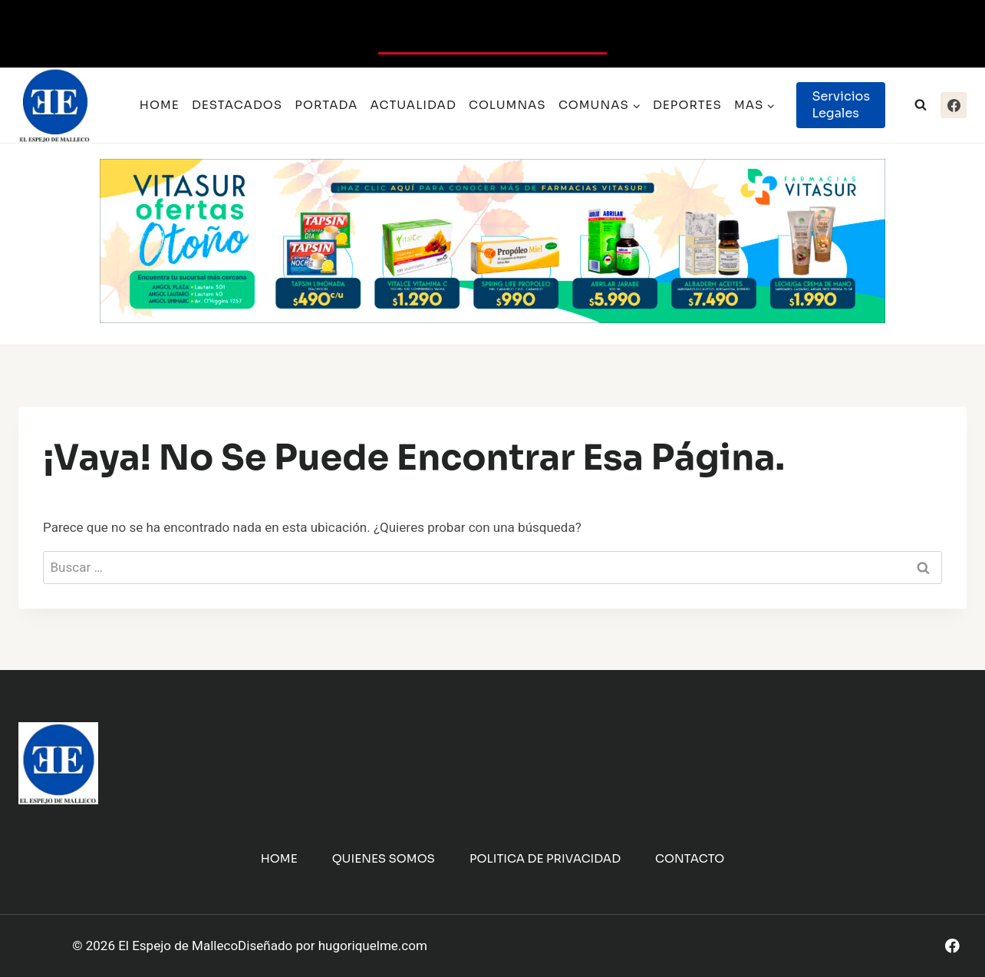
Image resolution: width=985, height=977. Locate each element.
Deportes (687, 104)
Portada (326, 104)
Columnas (507, 104)
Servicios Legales (841, 104)
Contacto (689, 858)
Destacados (237, 104)
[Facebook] (954, 105)
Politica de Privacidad (545, 858)
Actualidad (413, 104)
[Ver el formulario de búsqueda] (920, 105)
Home (160, 104)
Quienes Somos (383, 858)
